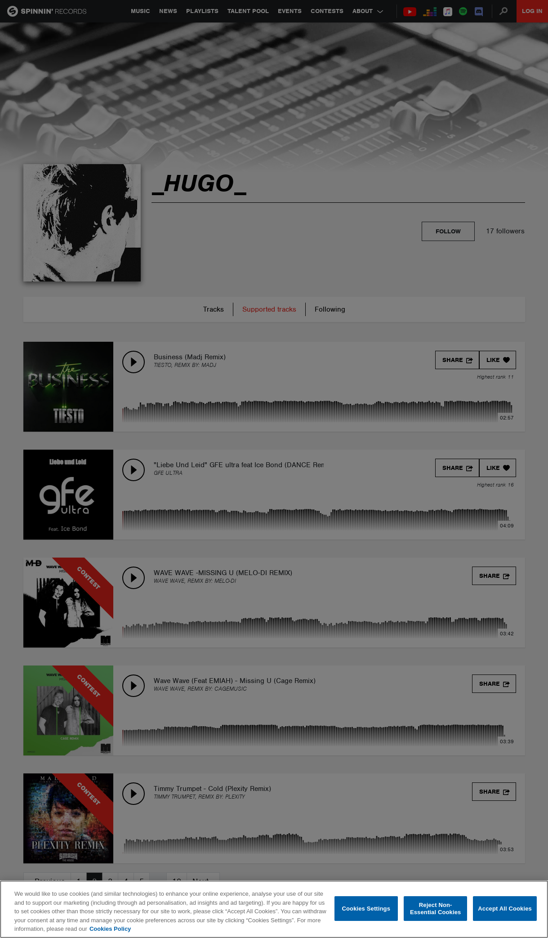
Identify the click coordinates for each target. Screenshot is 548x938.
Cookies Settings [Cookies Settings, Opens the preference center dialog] (366, 908)
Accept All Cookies (505, 908)
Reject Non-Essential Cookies (435, 909)
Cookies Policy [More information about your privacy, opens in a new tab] (110, 928)
